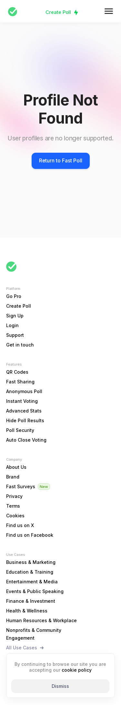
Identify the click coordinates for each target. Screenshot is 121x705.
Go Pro (13, 296)
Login (12, 325)
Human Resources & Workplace (41, 620)
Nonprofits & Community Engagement (33, 634)
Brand (12, 476)
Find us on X (20, 525)
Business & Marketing (30, 562)
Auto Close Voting (26, 440)
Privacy (14, 496)
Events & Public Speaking (35, 591)
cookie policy (77, 670)
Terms (13, 506)
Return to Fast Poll (60, 161)
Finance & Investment (30, 601)
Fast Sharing (20, 381)
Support (15, 335)
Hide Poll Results (25, 420)
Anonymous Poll (24, 391)
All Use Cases (21, 647)
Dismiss (60, 686)
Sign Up (15, 315)
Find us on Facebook (29, 535)
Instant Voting (22, 401)
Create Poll (58, 12)
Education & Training (29, 572)
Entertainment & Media (32, 581)
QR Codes (17, 372)
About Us (16, 467)
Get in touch (20, 344)
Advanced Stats (24, 410)
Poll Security (20, 430)
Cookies (15, 515)
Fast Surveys (20, 486)
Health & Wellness (26, 610)
